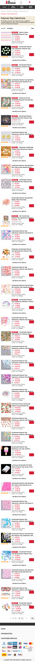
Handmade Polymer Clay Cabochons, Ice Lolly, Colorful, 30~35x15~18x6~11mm (21, 448)
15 (19, 618)
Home (4, 7)
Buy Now (31, 39)
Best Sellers (22, 7)
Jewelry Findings (12, 11)
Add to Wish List (31, 43)
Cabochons (23, 11)
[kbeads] (10, 2)
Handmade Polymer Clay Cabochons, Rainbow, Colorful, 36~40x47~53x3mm (22, 301)
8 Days (17, 296)
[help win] (30, 643)
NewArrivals (13, 7)
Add (31, 36)
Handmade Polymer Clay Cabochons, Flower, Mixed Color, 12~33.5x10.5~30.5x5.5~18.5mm (22, 605)
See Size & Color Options (19, 60)
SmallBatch (30, 7)
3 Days (17, 43)
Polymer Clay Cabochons (9, 14)
